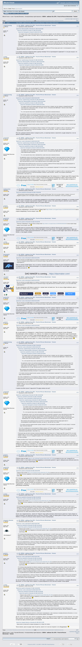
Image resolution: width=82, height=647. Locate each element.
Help (10, 13)
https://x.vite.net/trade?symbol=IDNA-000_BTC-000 (41, 458)
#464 (78, 138)
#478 (78, 521)
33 (48, 20)
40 (58, 20)
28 (41, 20)
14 (20, 20)
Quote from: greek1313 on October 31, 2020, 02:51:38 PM (29, 30)
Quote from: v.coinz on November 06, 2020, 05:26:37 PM (27, 523)
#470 (78, 277)
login (16, 8)
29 (42, 20)
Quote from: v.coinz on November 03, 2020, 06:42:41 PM (27, 98)
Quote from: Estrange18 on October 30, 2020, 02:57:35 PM (30, 32)
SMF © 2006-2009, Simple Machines (46, 644)
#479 (78, 553)
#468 (78, 242)
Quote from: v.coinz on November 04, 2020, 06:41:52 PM (27, 257)
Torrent (22, 11)
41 (59, 20)
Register (22, 13)
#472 (78, 322)
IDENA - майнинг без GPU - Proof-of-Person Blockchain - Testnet (59, 16)
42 (60, 20)
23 (33, 20)
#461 (78, 26)
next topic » (76, 19)
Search (14, 13)
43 (62, 20)
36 (52, 20)
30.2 (19, 11)
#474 (78, 392)
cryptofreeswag (7, 25)
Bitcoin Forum (6, 16)
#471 (78, 298)
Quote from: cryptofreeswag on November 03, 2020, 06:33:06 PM (29, 60)
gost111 (5, 206)
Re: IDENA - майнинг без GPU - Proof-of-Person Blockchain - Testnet (37, 25)
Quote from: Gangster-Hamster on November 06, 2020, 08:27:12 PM (30, 622)
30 (43, 20)
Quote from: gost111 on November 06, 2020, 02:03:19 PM (28, 470)
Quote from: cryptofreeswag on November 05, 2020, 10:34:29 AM (29, 395)
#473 (78, 342)
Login (18, 13)
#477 (78, 494)
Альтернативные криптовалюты (33, 16)
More (26, 13)
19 (27, 20)
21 (30, 20)
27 (39, 20)
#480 (78, 585)
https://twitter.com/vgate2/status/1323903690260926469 (60, 209)
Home (6, 13)
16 (23, 20)
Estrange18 (6, 254)
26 (38, 20)
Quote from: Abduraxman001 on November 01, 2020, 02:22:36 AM (29, 28)
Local (12, 16)
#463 (78, 95)
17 (25, 20)
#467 (78, 219)
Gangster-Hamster (8, 520)
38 (55, 20)
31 (45, 20)
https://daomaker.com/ (59, 274)
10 (15, 20)
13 (19, 20)
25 (36, 20)
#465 (78, 189)
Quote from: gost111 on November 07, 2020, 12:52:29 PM (28, 588)
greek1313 (6, 138)
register (20, 8)
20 (29, 20)
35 (50, 20)
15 (22, 20)
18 (26, 20)
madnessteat (6, 189)
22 (32, 20)
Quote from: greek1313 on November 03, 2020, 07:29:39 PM (28, 192)
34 (49, 20)
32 (46, 20)
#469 (78, 255)
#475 (78, 455)
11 (16, 20)
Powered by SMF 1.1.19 (33, 644)
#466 (78, 206)
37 (53, 20)
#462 (78, 57)
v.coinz (5, 56)
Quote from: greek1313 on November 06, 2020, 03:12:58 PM (28, 497)
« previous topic (69, 19)
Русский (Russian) (19, 16)
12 (17, 20)
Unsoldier (6, 277)
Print (77, 20)
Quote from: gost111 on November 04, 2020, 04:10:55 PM (28, 221)
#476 (78, 468)
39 (56, 20)
